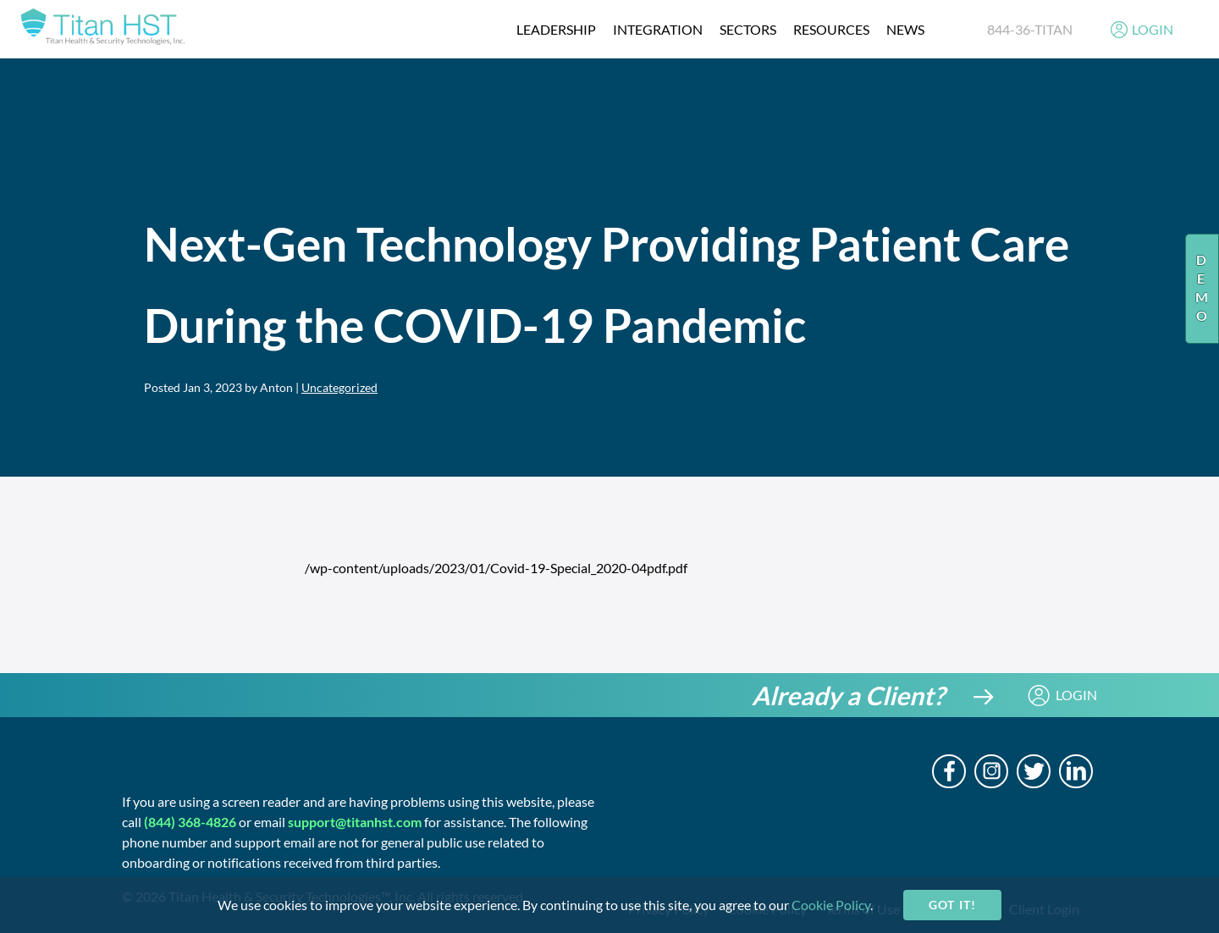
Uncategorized (339, 387)
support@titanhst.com (355, 822)
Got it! (952, 904)
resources (831, 29)
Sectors (748, 29)
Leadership (556, 29)
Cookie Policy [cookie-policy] (831, 905)
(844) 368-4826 (190, 822)
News (905, 29)
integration (658, 29)
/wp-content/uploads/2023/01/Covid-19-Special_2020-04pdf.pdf (496, 568)
